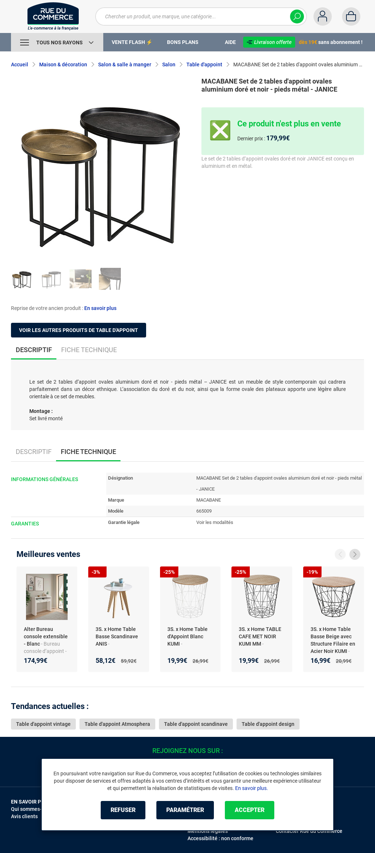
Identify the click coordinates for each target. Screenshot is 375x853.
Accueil (19, 64)
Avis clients (24, 816)
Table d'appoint (204, 64)
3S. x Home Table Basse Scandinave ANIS (117, 636)
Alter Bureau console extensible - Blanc (46, 636)
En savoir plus (100, 308)
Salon (168, 64)
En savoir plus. (251, 788)
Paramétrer (185, 809)
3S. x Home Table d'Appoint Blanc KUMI (187, 636)
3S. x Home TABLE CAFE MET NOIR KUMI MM (260, 636)
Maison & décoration (63, 64)
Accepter (249, 809)
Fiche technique (89, 350)
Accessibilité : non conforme (220, 838)
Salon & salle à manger (124, 64)
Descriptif (34, 451)
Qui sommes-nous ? (34, 809)
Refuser (123, 809)
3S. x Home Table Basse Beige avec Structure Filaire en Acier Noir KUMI (333, 640)
